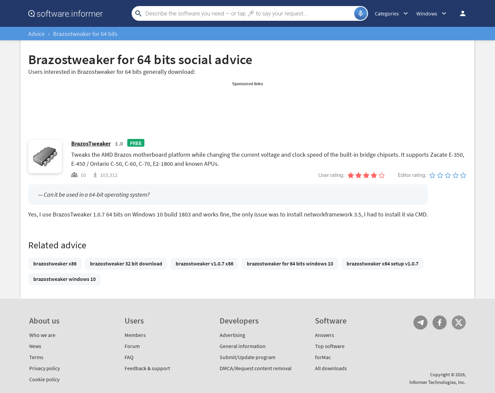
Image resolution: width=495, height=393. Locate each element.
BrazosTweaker (91, 143)
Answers (324, 335)
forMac (323, 357)
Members (135, 335)
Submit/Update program (247, 357)
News (35, 346)
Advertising (232, 335)
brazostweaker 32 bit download (126, 263)
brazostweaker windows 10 (64, 279)
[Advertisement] (247, 103)
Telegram (420, 322)
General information (243, 346)
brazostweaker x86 (55, 263)
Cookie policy (44, 379)
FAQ (129, 357)
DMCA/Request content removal (255, 368)
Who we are (42, 335)
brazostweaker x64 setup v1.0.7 (382, 263)
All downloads (331, 368)
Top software (330, 346)
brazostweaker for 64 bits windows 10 (290, 263)
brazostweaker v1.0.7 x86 (204, 263)
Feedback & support (147, 368)
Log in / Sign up (460, 13)
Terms (36, 357)
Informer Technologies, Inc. (437, 382)
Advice (36, 34)
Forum (132, 346)
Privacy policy (44, 368)
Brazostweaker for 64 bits (85, 34)
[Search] (249, 13)
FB (440, 322)
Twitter (459, 322)
